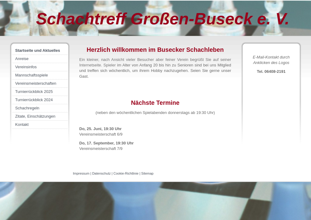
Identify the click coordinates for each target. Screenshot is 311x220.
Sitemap (147, 173)
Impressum (81, 173)
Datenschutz (101, 173)
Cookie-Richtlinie (126, 173)
